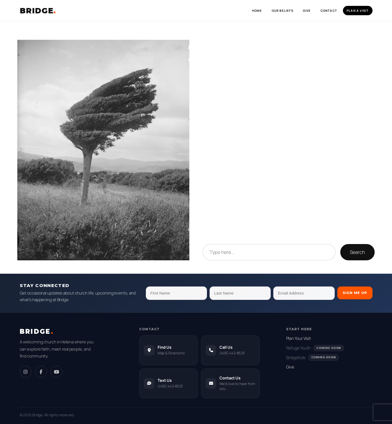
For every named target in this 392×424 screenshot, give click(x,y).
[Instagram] (25, 372)
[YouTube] (56, 372)
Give (290, 367)
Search (357, 252)
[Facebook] (41, 372)
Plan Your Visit (298, 338)
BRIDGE (38, 10)
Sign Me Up (355, 293)
